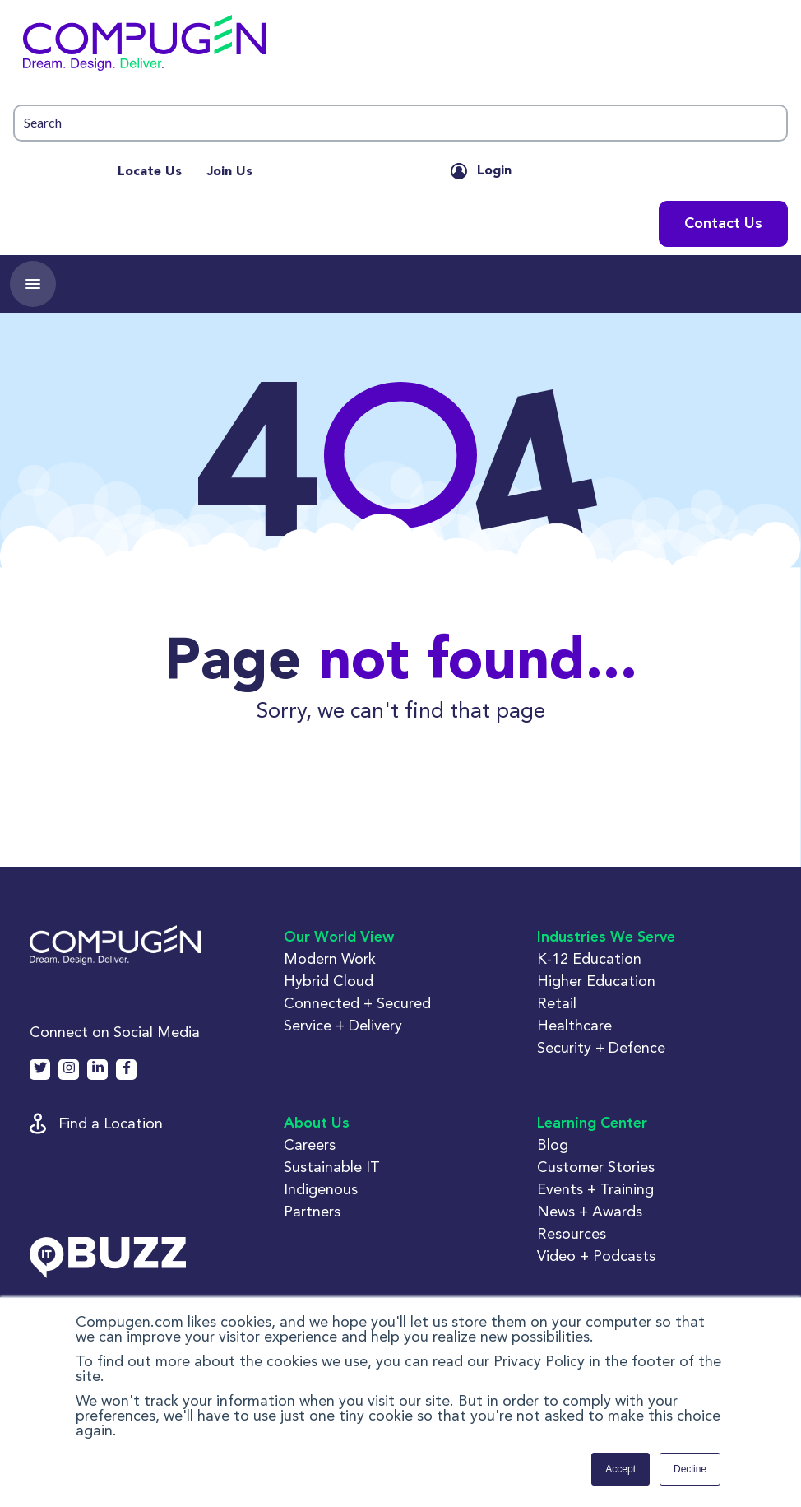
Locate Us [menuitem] (150, 172)
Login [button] (494, 171)
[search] (400, 123)
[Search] (400, 123)
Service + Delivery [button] (343, 1025)
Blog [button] (552, 1144)
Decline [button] (690, 1469)
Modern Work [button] (330, 958)
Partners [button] (312, 1211)
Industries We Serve (606, 937)
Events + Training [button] (595, 1189)
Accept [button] (620, 1469)
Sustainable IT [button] (332, 1166)
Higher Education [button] (596, 980)
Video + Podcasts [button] (596, 1255)
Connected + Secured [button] (357, 1003)
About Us (317, 1123)
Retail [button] (556, 1003)
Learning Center (592, 1123)
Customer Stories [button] (596, 1166)
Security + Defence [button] (601, 1047)
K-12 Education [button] (589, 958)
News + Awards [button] (589, 1211)
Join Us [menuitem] (229, 172)
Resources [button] (571, 1233)
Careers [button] (310, 1144)
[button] (400, 46)
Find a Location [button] (110, 1123)
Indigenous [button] (321, 1189)
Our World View (339, 937)
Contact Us (723, 223)
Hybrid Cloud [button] (328, 980)
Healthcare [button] (574, 1025)
